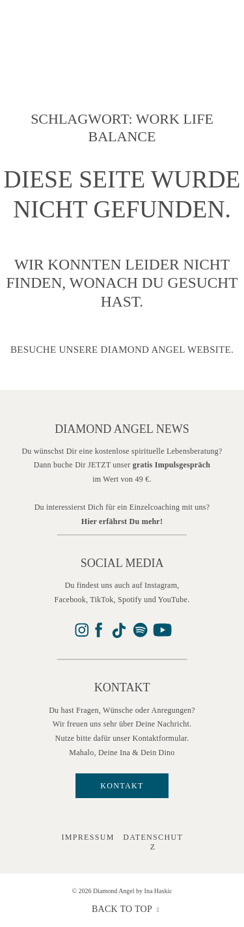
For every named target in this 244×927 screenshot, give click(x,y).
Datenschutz (153, 842)
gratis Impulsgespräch (171, 464)
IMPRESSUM (87, 837)
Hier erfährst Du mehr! (122, 521)
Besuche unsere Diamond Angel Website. (122, 349)
